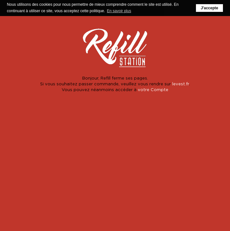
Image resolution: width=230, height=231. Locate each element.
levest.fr (180, 83)
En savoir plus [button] (119, 11)
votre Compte (153, 89)
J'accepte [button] (209, 8)
